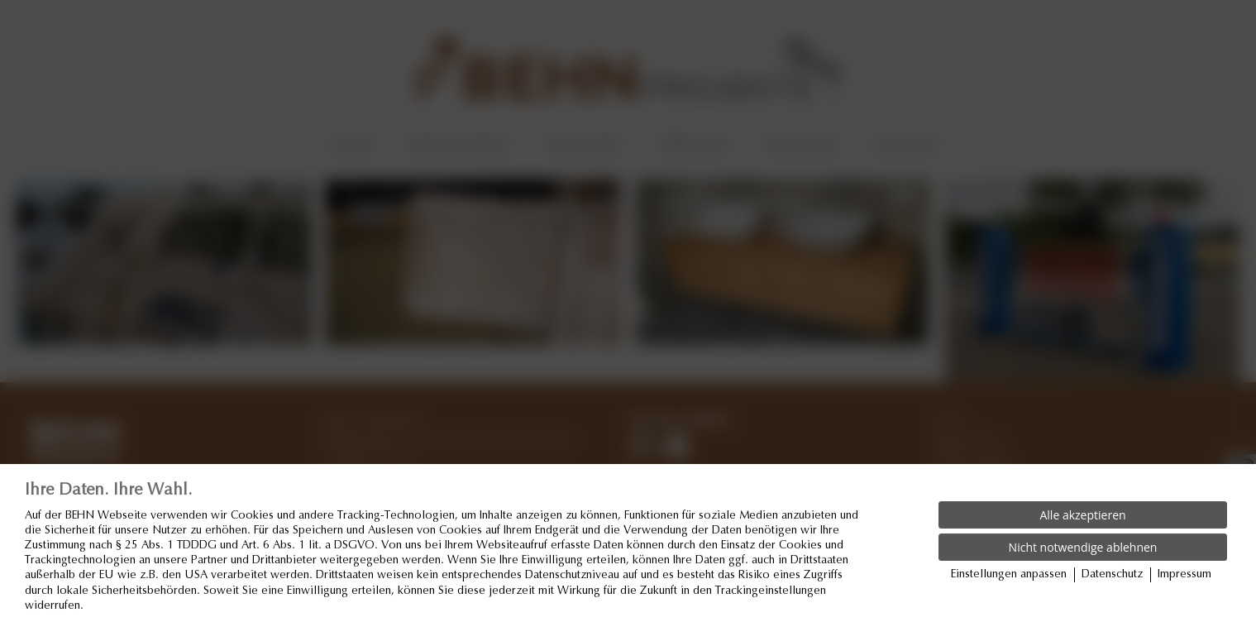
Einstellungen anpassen (1009, 575)
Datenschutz (1112, 575)
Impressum (1184, 575)
